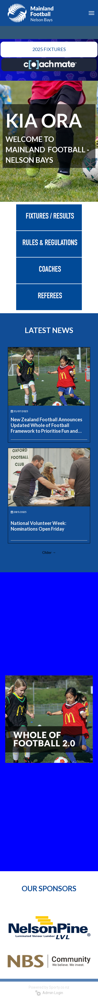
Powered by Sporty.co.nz (49, 987)
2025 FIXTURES (49, 49)
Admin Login (49, 993)
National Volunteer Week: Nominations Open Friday (38, 526)
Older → (49, 552)
